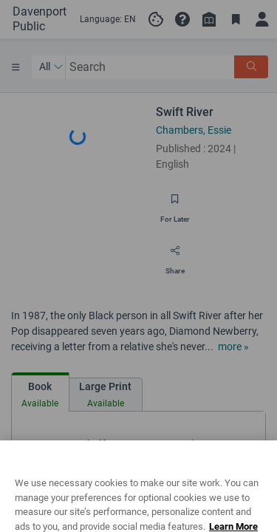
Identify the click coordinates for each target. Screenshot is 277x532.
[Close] (259, 473)
